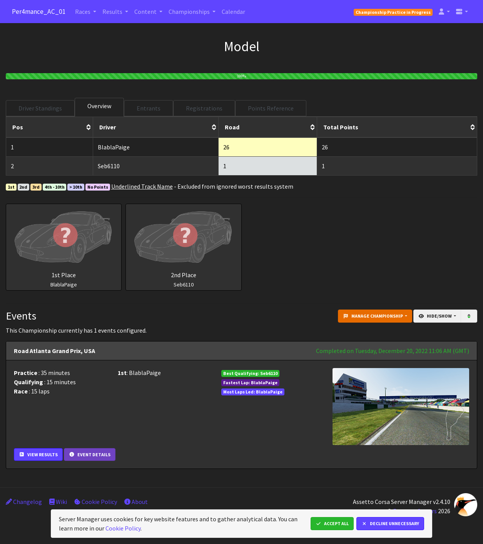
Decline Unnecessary (390, 523)
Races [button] (83, 11)
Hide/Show (435, 316)
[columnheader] (49, 127)
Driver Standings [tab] (40, 108)
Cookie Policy (95, 502)
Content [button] (146, 11)
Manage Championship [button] (373, 316)
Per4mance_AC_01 (39, 11)
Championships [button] (190, 11)
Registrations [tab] (204, 108)
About (136, 502)
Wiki (58, 502)
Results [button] (113, 11)
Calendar (233, 11)
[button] (444, 11)
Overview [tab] (99, 106)
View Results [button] (38, 454)
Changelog (24, 502)
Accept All (332, 523)
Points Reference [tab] (271, 108)
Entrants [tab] (148, 108)
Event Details (89, 454)
